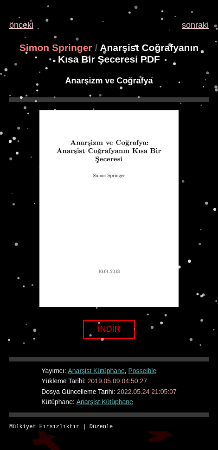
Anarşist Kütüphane (96, 370)
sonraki (195, 25)
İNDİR (109, 329)
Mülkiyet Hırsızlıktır (44, 427)
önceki (21, 25)
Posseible (142, 370)
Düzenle (101, 427)
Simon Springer (55, 47)
